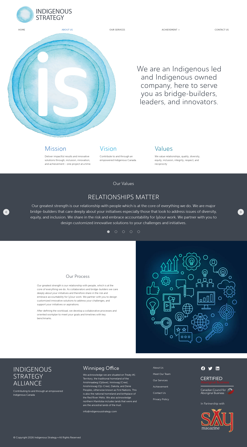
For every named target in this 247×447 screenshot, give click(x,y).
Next (241, 212)
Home (21, 29)
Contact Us (222, 29)
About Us (67, 29)
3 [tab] (123, 231)
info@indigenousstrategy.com (100, 411)
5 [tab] (138, 231)
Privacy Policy (161, 399)
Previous (6, 212)
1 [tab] (108, 231)
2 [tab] (116, 231)
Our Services (117, 29)
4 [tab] (131, 231)
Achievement (169, 29)
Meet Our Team (162, 373)
